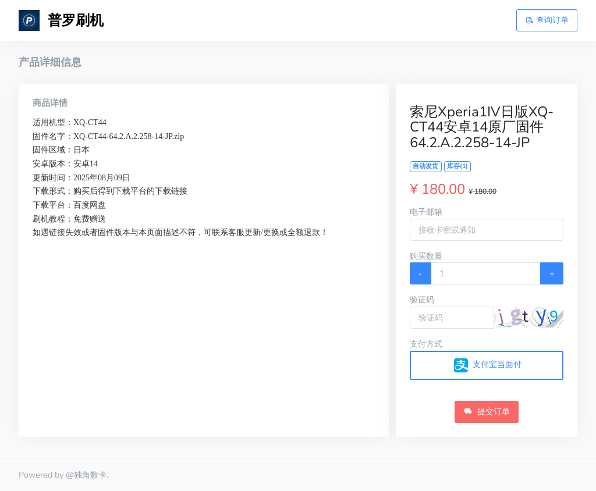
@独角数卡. (87, 475)
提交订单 (486, 411)
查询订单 (547, 20)
